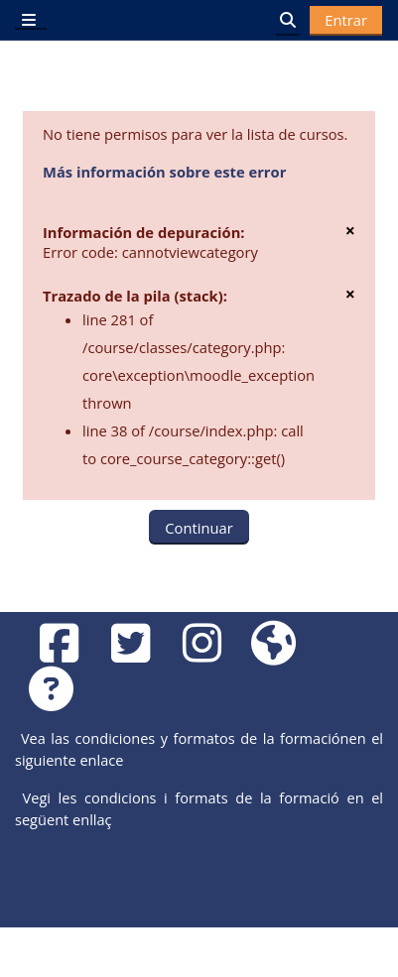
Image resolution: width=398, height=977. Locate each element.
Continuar (198, 528)
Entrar (346, 20)
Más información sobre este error (164, 172)
